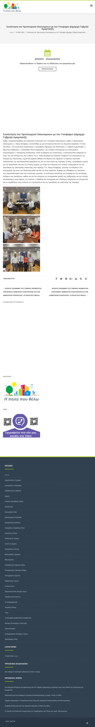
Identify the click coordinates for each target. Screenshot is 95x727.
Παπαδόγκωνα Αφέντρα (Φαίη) (15, 565)
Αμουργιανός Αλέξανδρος (13, 485)
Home (7, 475)
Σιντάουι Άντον (9, 586)
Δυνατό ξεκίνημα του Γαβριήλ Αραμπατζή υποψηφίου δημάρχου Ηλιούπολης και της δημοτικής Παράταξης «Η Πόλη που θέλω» (22, 292)
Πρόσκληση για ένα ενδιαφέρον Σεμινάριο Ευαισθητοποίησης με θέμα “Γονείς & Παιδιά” (33, 695)
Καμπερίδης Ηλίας (11, 512)
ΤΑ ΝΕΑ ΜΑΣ (9, 656)
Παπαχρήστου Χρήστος (12, 576)
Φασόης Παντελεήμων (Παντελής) (16, 623)
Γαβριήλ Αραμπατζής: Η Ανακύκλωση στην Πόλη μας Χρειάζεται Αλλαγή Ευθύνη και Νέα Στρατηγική (37, 700)
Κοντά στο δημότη (11, 544)
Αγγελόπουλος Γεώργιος (13, 480)
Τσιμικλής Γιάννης (10, 607)
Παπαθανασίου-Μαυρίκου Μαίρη (15, 570)
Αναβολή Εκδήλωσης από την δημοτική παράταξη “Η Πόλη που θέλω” (28, 706)
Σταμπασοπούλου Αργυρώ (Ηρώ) (16, 591)
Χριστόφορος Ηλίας (11, 639)
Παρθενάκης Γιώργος (12, 581)
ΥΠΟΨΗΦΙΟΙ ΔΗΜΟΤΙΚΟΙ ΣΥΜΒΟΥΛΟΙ (18, 618)
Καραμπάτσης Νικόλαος (13, 523)
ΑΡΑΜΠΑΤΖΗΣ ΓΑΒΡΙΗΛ (13, 491)
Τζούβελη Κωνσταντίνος (13, 597)
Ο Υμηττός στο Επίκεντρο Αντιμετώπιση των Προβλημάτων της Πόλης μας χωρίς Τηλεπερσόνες (36, 711)
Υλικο (6, 613)
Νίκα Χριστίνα (9, 560)
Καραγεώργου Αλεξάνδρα (13, 517)
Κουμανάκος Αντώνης (12, 549)
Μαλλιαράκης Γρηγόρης (12, 554)
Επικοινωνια (9, 507)
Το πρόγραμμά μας (11, 602)
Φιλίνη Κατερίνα (10, 629)
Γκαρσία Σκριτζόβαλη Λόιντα (14, 501)
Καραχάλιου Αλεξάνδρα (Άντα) (15, 528)
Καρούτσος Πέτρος (11, 533)
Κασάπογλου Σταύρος (12, 538)
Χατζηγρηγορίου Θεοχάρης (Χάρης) (16, 634)
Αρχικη (7, 496)
